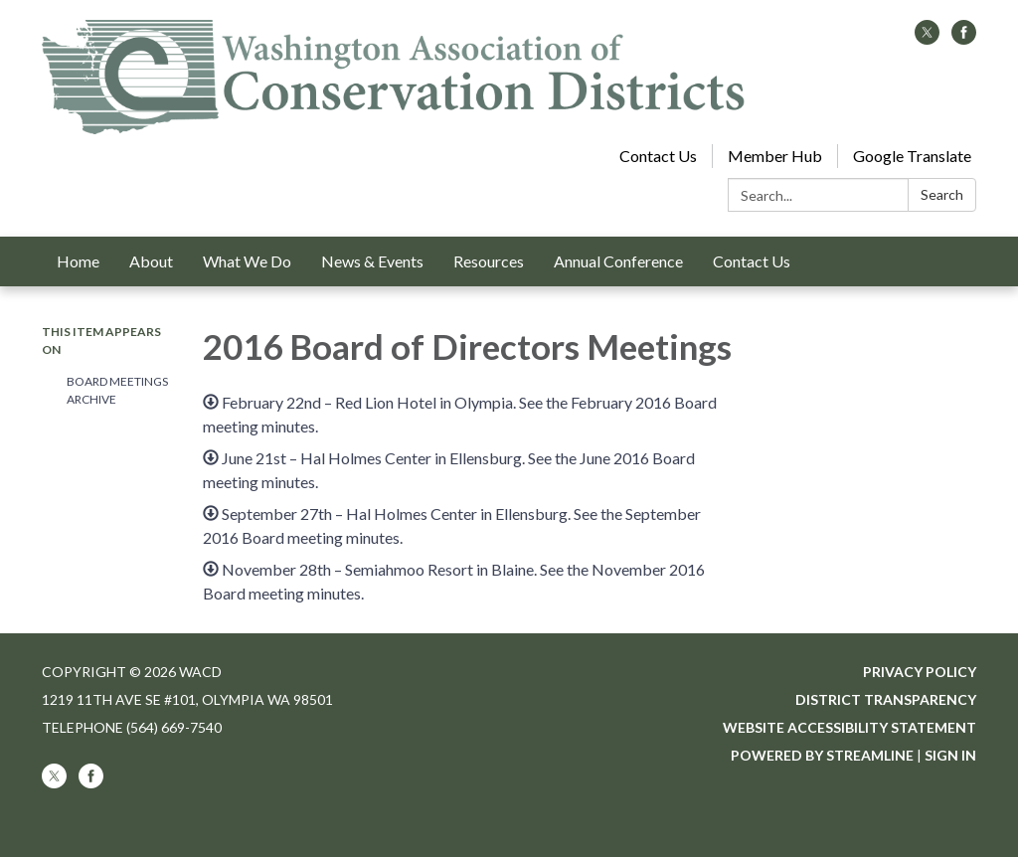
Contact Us (658, 155)
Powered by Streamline (822, 755)
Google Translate (912, 155)
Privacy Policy (919, 671)
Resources (488, 261)
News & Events (372, 261)
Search (942, 194)
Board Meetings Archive (117, 390)
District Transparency (885, 699)
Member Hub (775, 155)
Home (78, 261)
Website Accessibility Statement (849, 727)
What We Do (247, 261)
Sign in (950, 755)
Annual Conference (618, 261)
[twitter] (927, 38)
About (151, 261)
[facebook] (963, 38)
